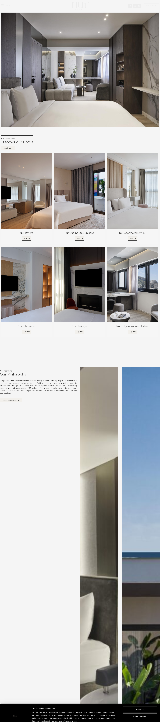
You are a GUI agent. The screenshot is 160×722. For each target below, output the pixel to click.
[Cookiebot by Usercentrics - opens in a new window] (15, 717)
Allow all (140, 696)
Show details (126, 717)
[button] (13, 5)
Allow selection (139, 703)
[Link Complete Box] (26, 198)
